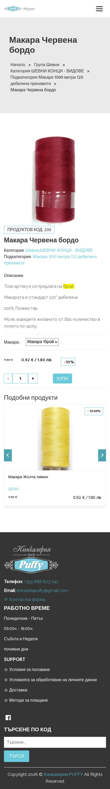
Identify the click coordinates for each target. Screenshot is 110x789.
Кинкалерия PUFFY (63, 774)
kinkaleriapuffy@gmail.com (42, 590)
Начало (21, 64)
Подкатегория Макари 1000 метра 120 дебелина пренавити (47, 80)
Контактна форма (25, 599)
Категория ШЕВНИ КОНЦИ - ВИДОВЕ (50, 71)
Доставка (15, 690)
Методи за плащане (26, 700)
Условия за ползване (27, 669)
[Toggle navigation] (99, 9)
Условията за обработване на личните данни (50, 679)
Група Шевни (49, 64)
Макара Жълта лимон (28, 477)
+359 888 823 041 (41, 581)
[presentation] (8, 455)
